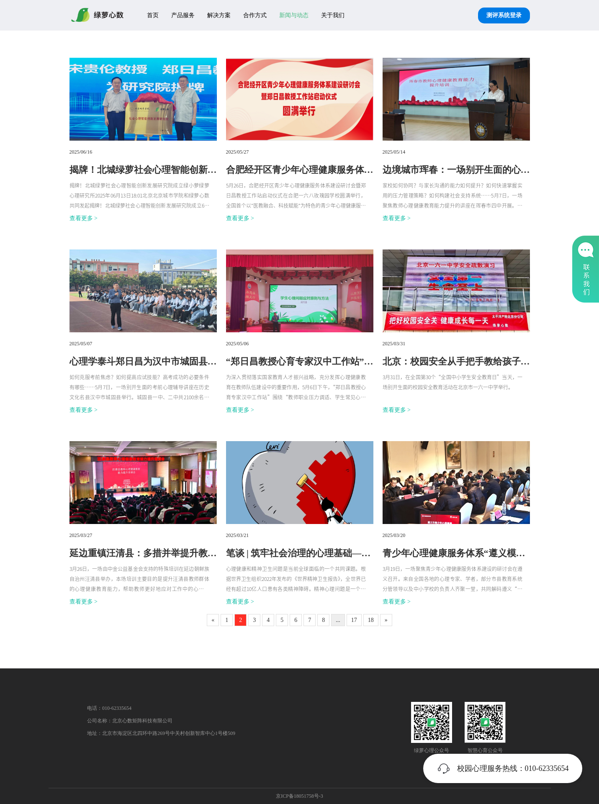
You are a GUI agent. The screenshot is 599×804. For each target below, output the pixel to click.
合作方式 (255, 15)
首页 (153, 15)
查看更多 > (83, 218)
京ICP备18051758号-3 (299, 796)
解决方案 (219, 15)
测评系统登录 (504, 15)
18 (371, 620)
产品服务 (183, 15)
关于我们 (332, 15)
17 (354, 620)
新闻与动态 (293, 15)
